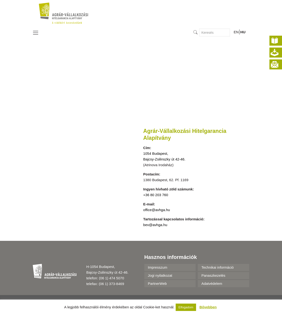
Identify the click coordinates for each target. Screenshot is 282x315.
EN (236, 32)
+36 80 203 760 (155, 195)
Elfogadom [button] (186, 307)
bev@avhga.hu (155, 225)
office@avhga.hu (156, 210)
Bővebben (208, 307)
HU (242, 32)
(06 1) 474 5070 (111, 278)
